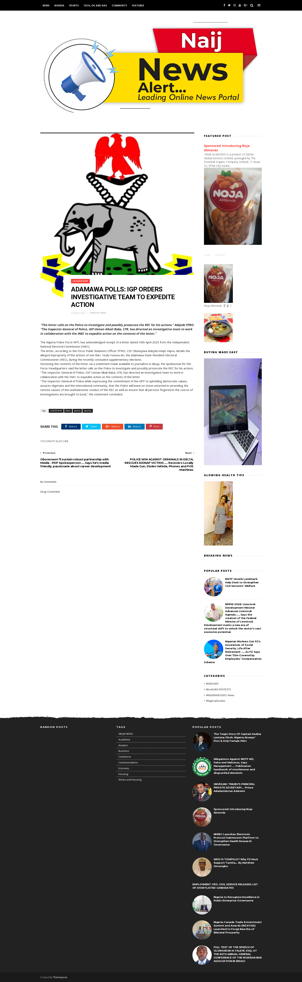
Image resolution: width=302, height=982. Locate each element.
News (46, 5)
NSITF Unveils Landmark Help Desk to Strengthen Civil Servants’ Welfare (242, 582)
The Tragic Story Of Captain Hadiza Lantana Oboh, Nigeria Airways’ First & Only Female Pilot (237, 737)
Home (207, 255)
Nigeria (59, 5)
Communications (128, 762)
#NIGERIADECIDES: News (220, 695)
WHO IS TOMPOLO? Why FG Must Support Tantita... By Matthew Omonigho (236, 863)
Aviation (123, 745)
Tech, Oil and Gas (95, 5)
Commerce (124, 756)
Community (119, 5)
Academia (124, 739)
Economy (123, 768)
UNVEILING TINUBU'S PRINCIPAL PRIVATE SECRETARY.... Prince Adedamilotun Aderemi (234, 787)
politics (77, 410)
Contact (220, 255)
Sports (74, 5)
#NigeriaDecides (215, 700)
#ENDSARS (212, 683)
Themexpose (60, 977)
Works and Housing (129, 779)
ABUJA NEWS (125, 733)
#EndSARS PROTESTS (218, 689)
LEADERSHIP (80, 281)
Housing (123, 774)
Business (123, 751)
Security (87, 410)
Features (138, 5)
